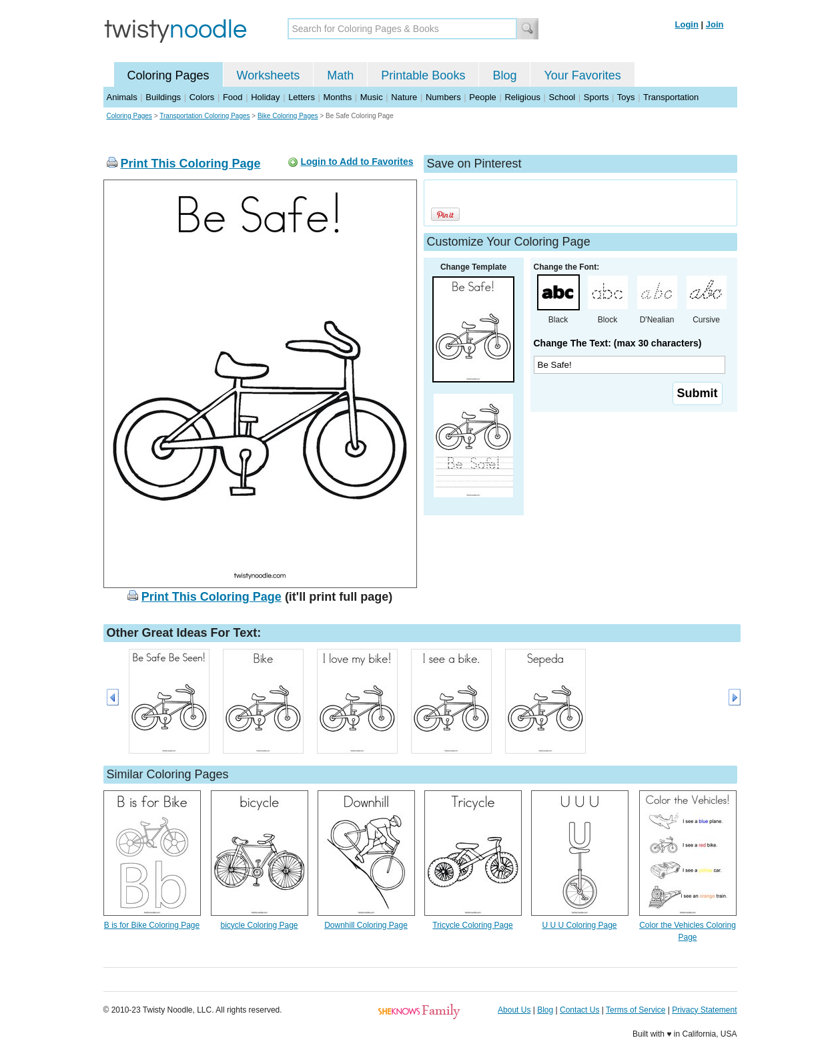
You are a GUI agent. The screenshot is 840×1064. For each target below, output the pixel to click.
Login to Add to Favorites (356, 161)
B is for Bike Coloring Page (151, 925)
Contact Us (579, 1010)
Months (338, 97)
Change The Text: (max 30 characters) (618, 343)
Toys (626, 97)
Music (371, 97)
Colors (202, 97)
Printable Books (423, 75)
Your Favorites (582, 75)
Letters (301, 97)
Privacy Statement (704, 1010)
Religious (522, 97)
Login (687, 24)
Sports (596, 97)
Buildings (163, 97)
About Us (514, 1010)
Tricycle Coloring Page (472, 925)
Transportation (671, 97)
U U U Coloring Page (579, 925)
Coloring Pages (168, 75)
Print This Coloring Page (191, 163)
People (482, 97)
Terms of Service (635, 1010)
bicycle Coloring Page (259, 925)
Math (340, 75)
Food (233, 97)
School (562, 97)
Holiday (265, 97)
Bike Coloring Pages (288, 115)
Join (715, 24)
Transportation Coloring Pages (204, 115)
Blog (504, 75)
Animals (122, 97)
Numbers (443, 97)
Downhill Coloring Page (366, 925)
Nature (404, 97)
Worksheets (268, 75)
